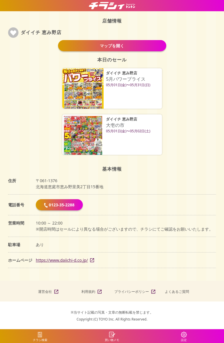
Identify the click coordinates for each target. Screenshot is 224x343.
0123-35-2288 (59, 205)
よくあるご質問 (177, 291)
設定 (184, 340)
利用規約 (88, 291)
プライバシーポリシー (131, 291)
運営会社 (45, 291)
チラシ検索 (40, 340)
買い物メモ (112, 340)
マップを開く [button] (112, 45)
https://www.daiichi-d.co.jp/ (62, 260)
